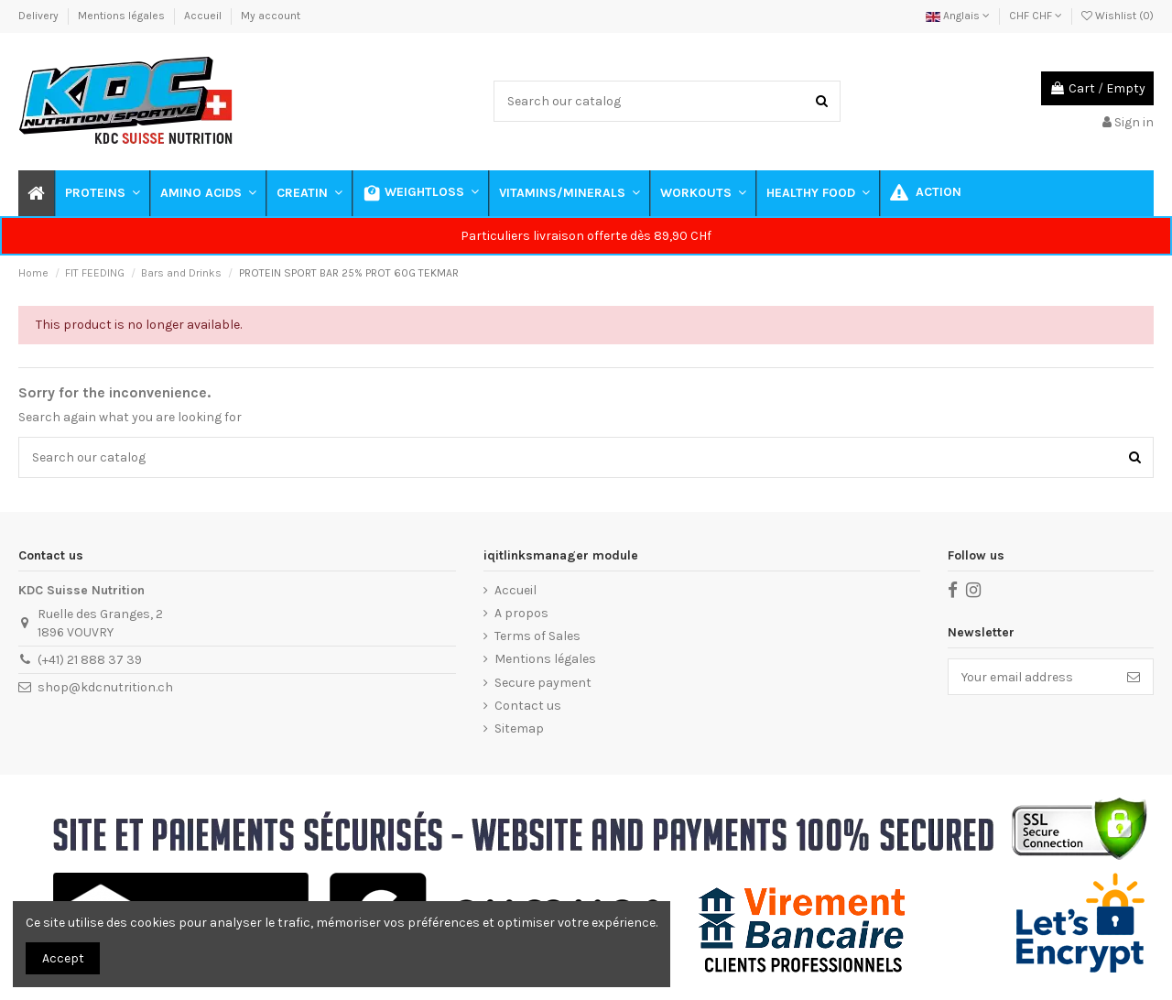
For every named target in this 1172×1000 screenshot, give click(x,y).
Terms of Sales (537, 636)
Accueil (204, 15)
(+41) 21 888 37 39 (90, 660)
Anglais (958, 15)
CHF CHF (1035, 15)
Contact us (527, 705)
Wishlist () (1117, 15)
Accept (63, 958)
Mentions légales (123, 15)
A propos (521, 613)
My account (270, 15)
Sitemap (519, 728)
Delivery (39, 15)
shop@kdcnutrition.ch (105, 687)
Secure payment (542, 682)
